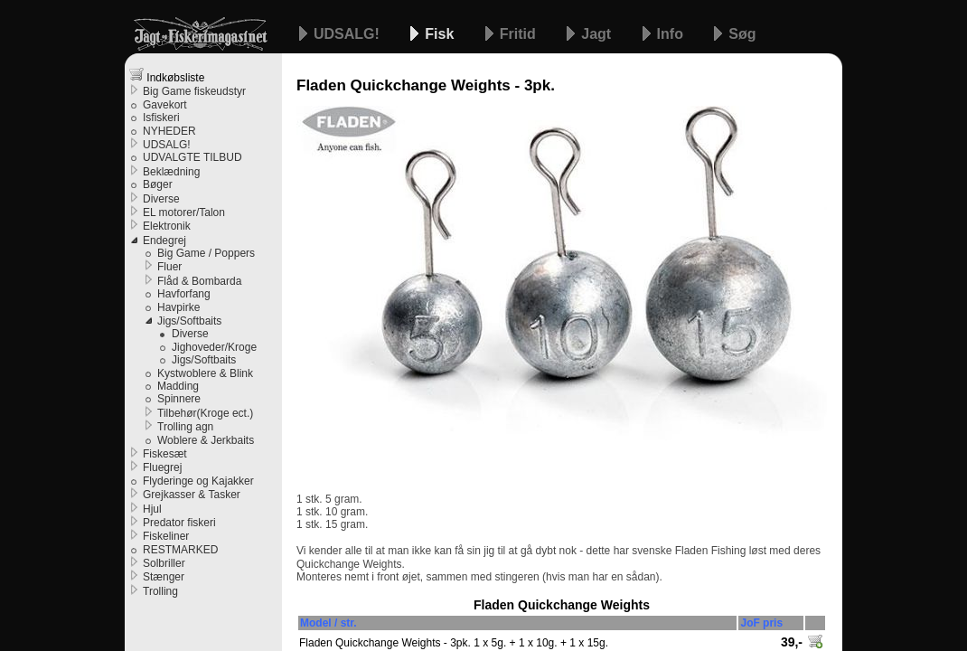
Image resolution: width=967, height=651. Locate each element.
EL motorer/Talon (184, 212)
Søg (742, 34)
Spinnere (179, 398)
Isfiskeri (161, 117)
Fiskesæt (165, 454)
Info (672, 34)
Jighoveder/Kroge (214, 347)
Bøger (158, 184)
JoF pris (761, 623)
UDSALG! (348, 34)
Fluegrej (162, 467)
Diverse (161, 199)
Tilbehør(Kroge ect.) (205, 413)
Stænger (163, 577)
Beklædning (171, 171)
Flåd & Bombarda (199, 281)
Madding (178, 386)
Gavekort (165, 105)
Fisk (441, 34)
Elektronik (167, 226)
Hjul (152, 509)
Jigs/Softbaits (189, 321)
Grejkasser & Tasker (191, 494)
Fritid (520, 34)
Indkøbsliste (166, 75)
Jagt (598, 34)
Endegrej (164, 240)
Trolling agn (185, 426)
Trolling (160, 591)
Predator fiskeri (179, 522)
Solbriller (164, 563)
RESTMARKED (180, 549)
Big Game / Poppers (206, 253)
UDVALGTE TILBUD (192, 157)
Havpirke (178, 307)
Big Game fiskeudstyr (194, 91)
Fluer (169, 266)
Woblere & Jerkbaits (205, 440)
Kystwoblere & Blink (205, 373)
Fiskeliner (166, 536)
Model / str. (328, 623)
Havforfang (184, 294)
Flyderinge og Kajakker (198, 481)
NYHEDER (169, 131)
